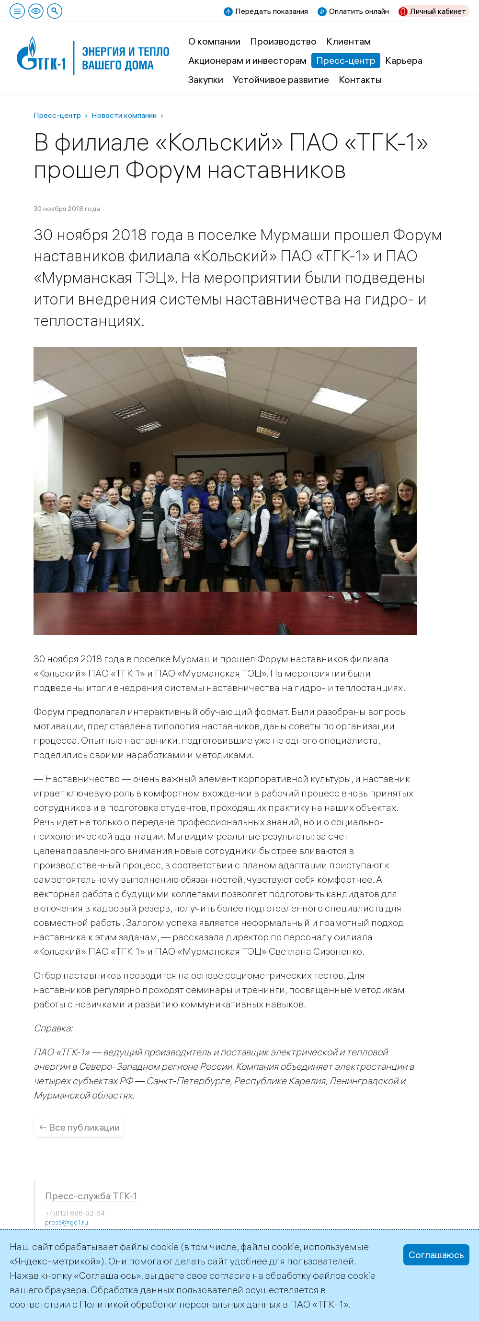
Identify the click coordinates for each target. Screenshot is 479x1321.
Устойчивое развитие (281, 79)
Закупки (205, 79)
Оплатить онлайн (359, 11)
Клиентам (348, 41)
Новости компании (124, 115)
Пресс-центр (346, 60)
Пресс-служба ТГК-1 (91, 1196)
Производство (283, 41)
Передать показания (271, 11)
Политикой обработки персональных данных (180, 1304)
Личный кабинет (438, 11)
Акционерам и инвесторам (247, 60)
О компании (214, 41)
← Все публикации (79, 1127)
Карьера (403, 60)
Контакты (360, 79)
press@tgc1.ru (66, 1222)
